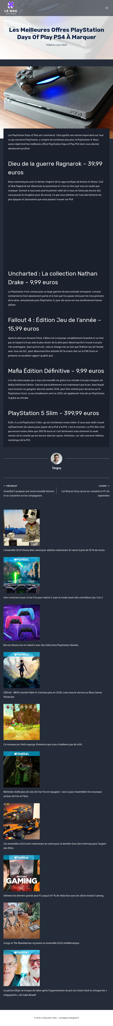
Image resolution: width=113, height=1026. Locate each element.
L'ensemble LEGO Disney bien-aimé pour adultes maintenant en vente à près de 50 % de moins (54, 550)
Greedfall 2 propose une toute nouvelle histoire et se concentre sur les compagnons (28, 490)
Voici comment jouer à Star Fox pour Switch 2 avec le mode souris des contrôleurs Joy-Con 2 (53, 597)
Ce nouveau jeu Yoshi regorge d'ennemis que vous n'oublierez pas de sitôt (42, 744)
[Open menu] (107, 8)
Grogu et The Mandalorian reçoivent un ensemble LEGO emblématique (41, 943)
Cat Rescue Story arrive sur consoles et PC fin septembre (84, 490)
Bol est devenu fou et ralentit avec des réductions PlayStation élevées (40, 645)
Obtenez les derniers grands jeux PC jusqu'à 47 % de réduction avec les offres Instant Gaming (53, 895)
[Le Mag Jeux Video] (10, 8)
